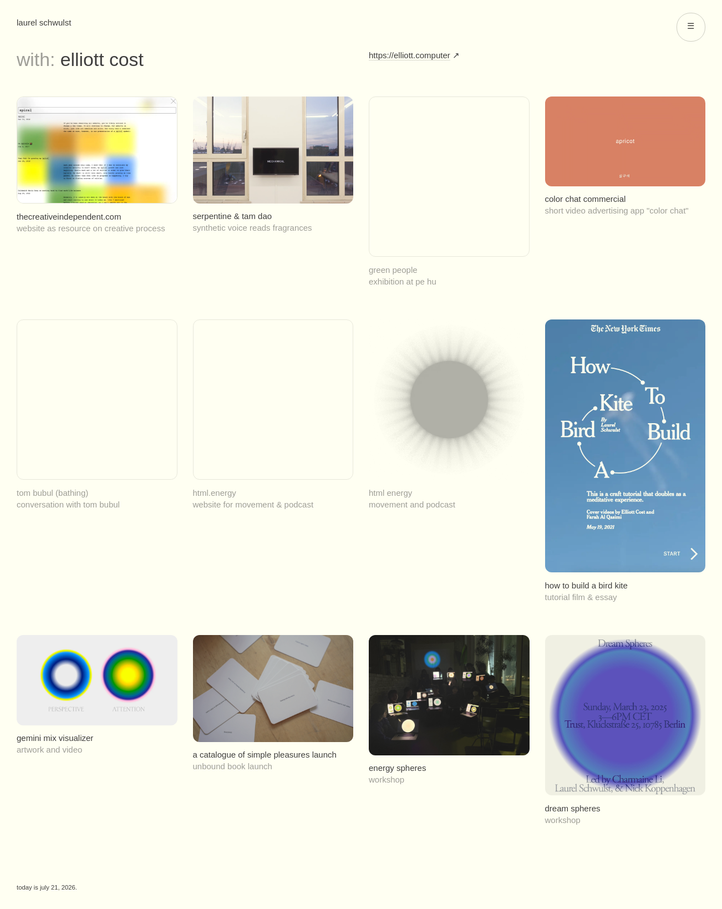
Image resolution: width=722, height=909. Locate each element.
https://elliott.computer (409, 55)
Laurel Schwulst (44, 22)
